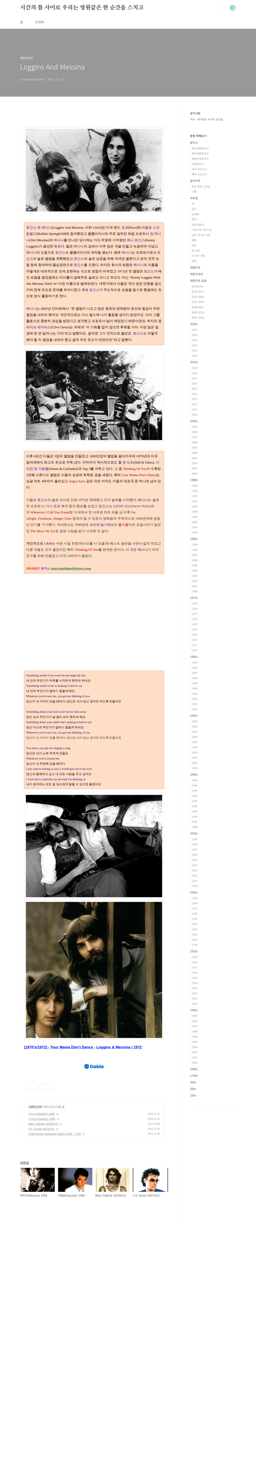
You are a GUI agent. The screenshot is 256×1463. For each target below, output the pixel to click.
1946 (194, 796)
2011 (194, 409)
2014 (194, 394)
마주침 (194, 198)
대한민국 (195, 267)
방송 (194, 245)
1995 (194, 506)
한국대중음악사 (200, 148)
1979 (194, 603)
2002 (194, 463)
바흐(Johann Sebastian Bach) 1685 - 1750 (54, 1375)
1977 (194, 614)
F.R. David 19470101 (41, 1370)
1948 (194, 785)
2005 (194, 447)
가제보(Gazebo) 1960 (41, 1360)
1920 (194, 945)
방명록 (39, 22)
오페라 (195, 214)
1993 (194, 517)
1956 (194, 737)
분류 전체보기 (198, 136)
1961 (194, 704)
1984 (194, 570)
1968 (194, 667)
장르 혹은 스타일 (201, 186)
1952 (194, 757)
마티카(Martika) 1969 (41, 1355)
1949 (194, 780)
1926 (194, 913)
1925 (194, 919)
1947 (194, 790)
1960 (194, 709)
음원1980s (198, 307)
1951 (194, 763)
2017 (194, 378)
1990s (194, 480)
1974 (194, 629)
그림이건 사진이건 (202, 230)
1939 (194, 839)
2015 (194, 388)
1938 (194, 844)
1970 (194, 650)
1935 (194, 860)
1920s (194, 892)
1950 (194, 768)
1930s (194, 833)
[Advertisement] (94, 610)
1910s (194, 951)
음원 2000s (198, 297)
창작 (194, 219)
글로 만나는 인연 (201, 235)
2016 (194, 383)
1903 (194, 1047)
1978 (194, 608)
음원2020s (198, 286)
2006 (194, 442)
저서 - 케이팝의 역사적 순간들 (206, 119)
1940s (194, 774)
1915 (194, 978)
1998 (194, 491)
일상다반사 (198, 224)
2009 (194, 427)
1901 (194, 1057)
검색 (224, 8)
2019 (194, 368)
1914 (194, 983)
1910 (194, 1003)
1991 (194, 527)
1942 (194, 816)
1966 (194, 678)
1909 (194, 1016)
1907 (194, 1026)
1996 (194, 501)
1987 (194, 555)
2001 (194, 468)
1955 (194, 742)
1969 (194, 662)
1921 (194, 939)
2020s (194, 324)
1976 (194, 619)
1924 (194, 924)
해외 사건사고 (199, 174)
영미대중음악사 (200, 153)
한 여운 (196, 250)
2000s (194, 421)
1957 (194, 731)
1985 (194, 565)
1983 (194, 576)
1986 (194, 560)
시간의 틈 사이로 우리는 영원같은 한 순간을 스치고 (81, 8)
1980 (194, 591)
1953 (194, 752)
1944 (194, 806)
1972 (194, 640)
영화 (194, 240)
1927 (194, 908)
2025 (194, 330)
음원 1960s (198, 317)
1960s (194, 657)
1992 (194, 522)
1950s (194, 716)
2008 (194, 432)
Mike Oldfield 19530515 (43, 1365)
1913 (194, 988)
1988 (194, 550)
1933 (194, 870)
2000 (194, 473)
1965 (194, 683)
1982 (194, 581)
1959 (194, 721)
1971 (194, 645)
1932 (194, 875)
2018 (194, 373)
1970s (194, 598)
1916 (194, 972)
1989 (194, 544)
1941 (194, 822)
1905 (194, 1036)
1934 (194, 865)
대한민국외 (35, 1348)
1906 (194, 1031)
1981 (194, 586)
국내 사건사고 (199, 169)
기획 (194, 192)
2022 (194, 345)
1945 (194, 801)
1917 (194, 967)
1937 (194, 849)
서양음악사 (198, 164)
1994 (194, 511)
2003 (194, 458)
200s (193, 1089)
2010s (194, 362)
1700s (194, 1076)
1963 (194, 693)
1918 (194, 962)
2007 (194, 437)
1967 (194, 673)
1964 (194, 688)
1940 (194, 827)
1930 (194, 886)
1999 (194, 485)
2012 (194, 404)
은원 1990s (198, 302)
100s (193, 1095)
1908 (194, 1021)
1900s (194, 1010)
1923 (194, 929)
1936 (194, 855)
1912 (194, 993)
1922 (194, 934)
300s (193, 1082)
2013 (194, 399)
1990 (194, 532)
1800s (194, 1069)
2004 (194, 453)
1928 (194, 903)
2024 (194, 335)
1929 (194, 898)
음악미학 (195, 181)
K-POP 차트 (198, 256)
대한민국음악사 (200, 159)
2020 (194, 355)
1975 (194, 624)
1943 (194, 811)
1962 (194, 699)
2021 (194, 350)
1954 (194, 747)
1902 (194, 1052)
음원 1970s (198, 312)
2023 (194, 340)
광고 (194, 209)
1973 (194, 634)
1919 (194, 957)
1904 (194, 1042)
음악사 (194, 143)
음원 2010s (198, 291)
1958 (194, 726)
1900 (194, 1062)
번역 (194, 261)
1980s (194, 539)
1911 (194, 998)
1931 (194, 880)
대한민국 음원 (198, 281)
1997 (194, 496)
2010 (194, 414)
